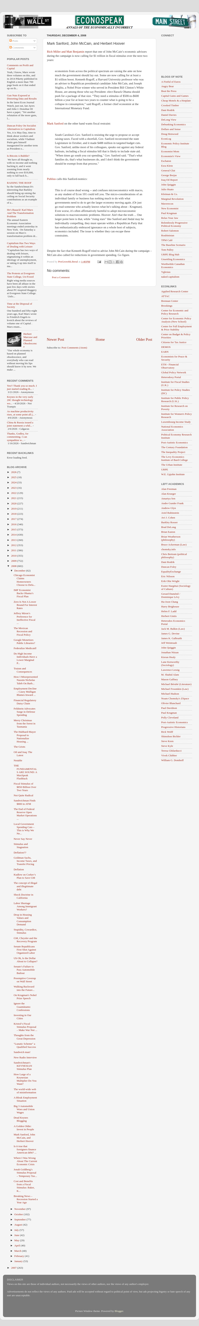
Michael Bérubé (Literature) (176, 684)
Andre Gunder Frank (172, 503)
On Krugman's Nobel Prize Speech (25, 997)
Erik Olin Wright (170, 581)
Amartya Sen (168, 498)
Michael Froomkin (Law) (174, 688)
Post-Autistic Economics (174, 442)
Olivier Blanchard (170, 703)
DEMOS (166, 346)
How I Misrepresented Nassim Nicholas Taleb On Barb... (26, 680)
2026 (14, 472)
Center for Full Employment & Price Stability (176, 328)
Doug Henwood (169, 133)
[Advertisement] (99, 312)
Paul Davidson (169, 707)
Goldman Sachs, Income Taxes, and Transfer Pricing (25, 861)
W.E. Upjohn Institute (173, 474)
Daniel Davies (169, 114)
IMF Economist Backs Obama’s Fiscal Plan (23, 593)
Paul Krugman (169, 213)
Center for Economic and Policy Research (174, 312)
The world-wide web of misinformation (25, 1091)
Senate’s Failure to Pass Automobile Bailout (24, 969)
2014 (14, 534)
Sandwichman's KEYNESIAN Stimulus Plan (23, 1065)
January (18, 1261)
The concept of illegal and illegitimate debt (25, 886)
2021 (14, 498)
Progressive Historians (173, 727)
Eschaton (166, 160)
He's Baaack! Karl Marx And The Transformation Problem (20, 213)
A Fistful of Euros (170, 81)
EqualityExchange (171, 571)
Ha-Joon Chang (169, 601)
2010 (14, 555)
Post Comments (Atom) (74, 347)
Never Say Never (23, 838)
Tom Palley (167, 249)
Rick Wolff (167, 731)
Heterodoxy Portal (171, 377)
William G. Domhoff (172, 760)
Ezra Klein (167, 165)
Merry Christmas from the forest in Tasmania (24, 723)
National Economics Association (172, 428)
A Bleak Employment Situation (25, 1099)
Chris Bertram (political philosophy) (174, 556)
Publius (51, 178)
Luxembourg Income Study (176, 421)
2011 (14, 550)
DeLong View (168, 119)
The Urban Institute (171, 464)
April (17, 1245)
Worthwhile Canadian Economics (173, 265)
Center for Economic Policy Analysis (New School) (176, 320)
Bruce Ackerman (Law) (173, 544)
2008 (14, 566)
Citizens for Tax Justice (173, 342)
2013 (14, 540)
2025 (14, 477)
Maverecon (167, 203)
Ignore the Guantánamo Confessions (22, 1006)
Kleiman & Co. (169, 194)
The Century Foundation (174, 447)
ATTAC (165, 296)
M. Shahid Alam (170, 674)
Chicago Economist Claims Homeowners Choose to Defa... (24, 580)
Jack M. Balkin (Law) (173, 628)
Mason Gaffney (169, 679)
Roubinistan (167, 235)
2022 (14, 492)
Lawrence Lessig (170, 669)
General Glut (168, 170)
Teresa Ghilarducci (171, 750)
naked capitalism (170, 276)
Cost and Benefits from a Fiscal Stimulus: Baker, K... (24, 1186)
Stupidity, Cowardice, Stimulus (25, 931)
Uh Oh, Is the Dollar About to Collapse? (25, 960)
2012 (14, 545)
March (18, 1250)
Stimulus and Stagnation (21, 846)
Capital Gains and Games (175, 95)
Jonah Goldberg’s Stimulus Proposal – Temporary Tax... (25, 1172)
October (19, 1214)
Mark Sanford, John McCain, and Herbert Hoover (24, 1137)
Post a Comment (61, 277)
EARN (165, 351)
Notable (18, 760)
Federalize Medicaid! (25, 648)
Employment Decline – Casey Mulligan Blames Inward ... (25, 691)
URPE (164, 469)
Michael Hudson (170, 693)
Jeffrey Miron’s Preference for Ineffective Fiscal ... (24, 618)
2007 (14, 1267)
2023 (14, 487)
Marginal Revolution (172, 198)
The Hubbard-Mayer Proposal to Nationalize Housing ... (25, 736)
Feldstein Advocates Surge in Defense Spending (24, 711)
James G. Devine (170, 633)
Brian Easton (168, 531)
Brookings (166, 305)
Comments (16, 47)
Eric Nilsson (168, 576)
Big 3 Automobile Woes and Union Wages (24, 1109)
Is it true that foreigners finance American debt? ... (25, 1149)
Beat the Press (169, 91)
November (20, 1208)
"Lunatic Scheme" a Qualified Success (25, 1045)
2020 (14, 503)
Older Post (144, 339)
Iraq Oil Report (169, 179)
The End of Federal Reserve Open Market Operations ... (25, 814)
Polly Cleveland (170, 717)
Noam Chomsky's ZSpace (175, 698)
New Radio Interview (25, 1057)
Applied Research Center (174, 291)
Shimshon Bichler (170, 736)
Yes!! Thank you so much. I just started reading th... (22, 387)
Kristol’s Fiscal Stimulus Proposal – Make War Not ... (25, 1027)
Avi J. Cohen (168, 517)
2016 (14, 524)
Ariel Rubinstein (170, 512)
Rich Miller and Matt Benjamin (65, 51)
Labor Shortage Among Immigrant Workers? (25, 906)
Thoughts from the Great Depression (24, 1037)
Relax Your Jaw (169, 217)
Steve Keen (167, 741)
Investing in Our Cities (22, 1017)
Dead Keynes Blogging (21, 1119)
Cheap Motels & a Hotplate (176, 100)
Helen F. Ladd (169, 611)
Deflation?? (20, 852)
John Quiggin (168, 184)
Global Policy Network (173, 372)
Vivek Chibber (169, 755)
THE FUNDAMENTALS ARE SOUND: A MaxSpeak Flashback (25, 772)
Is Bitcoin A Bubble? (18, 155)
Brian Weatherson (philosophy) (170, 538)
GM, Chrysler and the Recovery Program (25, 940)
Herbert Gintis (169, 616)
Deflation (19, 869)
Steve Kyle (167, 745)
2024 (14, 482)
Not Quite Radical (23, 795)
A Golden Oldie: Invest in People (24, 1128)
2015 (14, 529)
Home (100, 339)
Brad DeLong (168, 527)
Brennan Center (169, 300)
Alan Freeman (169, 488)
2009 (14, 560)
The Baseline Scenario (173, 244)
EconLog (166, 138)
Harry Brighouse (170, 606)
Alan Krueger (168, 493)
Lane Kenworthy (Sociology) (170, 663)
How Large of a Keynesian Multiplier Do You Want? (25, 1079)
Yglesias (166, 271)
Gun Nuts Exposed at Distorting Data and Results (22, 97)
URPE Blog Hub (170, 254)
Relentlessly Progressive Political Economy (174, 224)
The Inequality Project (173, 452)
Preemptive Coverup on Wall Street (25, 980)
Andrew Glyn (168, 508)
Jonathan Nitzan (170, 652)
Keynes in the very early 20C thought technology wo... (20, 400)
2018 (14, 513)
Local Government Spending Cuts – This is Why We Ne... (24, 828)
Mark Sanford (55, 123)
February (19, 1256)
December (20, 570)
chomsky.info (168, 549)
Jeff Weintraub (169, 642)
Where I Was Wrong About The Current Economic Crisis (25, 1161)
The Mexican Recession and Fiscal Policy (23, 631)
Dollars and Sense (170, 129)
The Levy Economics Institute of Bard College (174, 458)
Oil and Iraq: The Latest (23, 754)
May (17, 1240)
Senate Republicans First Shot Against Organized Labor (25, 949)
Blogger (119, 1311)
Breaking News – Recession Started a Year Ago (26, 1199)
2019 (14, 508)
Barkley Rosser (169, 522)
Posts (13, 40)
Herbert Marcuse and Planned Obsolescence (30, 340)
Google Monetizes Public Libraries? (24, 641)
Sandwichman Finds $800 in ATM (25, 802)
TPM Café (167, 240)
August (18, 1224)
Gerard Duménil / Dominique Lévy (170, 595)
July (17, 1230)
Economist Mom (170, 151)
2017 (14, 518)
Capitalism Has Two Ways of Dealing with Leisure (21, 245)
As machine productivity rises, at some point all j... (20, 413)
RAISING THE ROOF (19, 182)
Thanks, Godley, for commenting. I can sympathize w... (17, 436)
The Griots (19, 746)
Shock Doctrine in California (23, 896)
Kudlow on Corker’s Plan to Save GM (25, 876)
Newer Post (55, 339)
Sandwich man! (22, 1052)
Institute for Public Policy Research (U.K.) (175, 400)
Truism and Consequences (23, 670)
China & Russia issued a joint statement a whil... (20, 424)
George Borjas (169, 175)
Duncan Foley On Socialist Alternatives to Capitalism (21, 127)
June (17, 1235)
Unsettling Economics (173, 259)
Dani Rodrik (168, 110)
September (20, 1219)
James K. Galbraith (171, 638)
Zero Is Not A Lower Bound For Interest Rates (25, 605)
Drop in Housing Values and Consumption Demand (23, 919)
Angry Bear (167, 86)
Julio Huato (167, 189)
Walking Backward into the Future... (24, 988)
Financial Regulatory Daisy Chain (25, 702)
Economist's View (170, 156)
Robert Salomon (170, 230)
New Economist (170, 208)
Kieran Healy (168, 657)
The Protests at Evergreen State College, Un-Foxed (21, 275)
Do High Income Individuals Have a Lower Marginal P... (25, 658)
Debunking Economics (173, 124)
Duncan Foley (168, 566)
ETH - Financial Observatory (170, 366)
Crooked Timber (170, 105)
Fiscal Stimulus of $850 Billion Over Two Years (25, 786)
